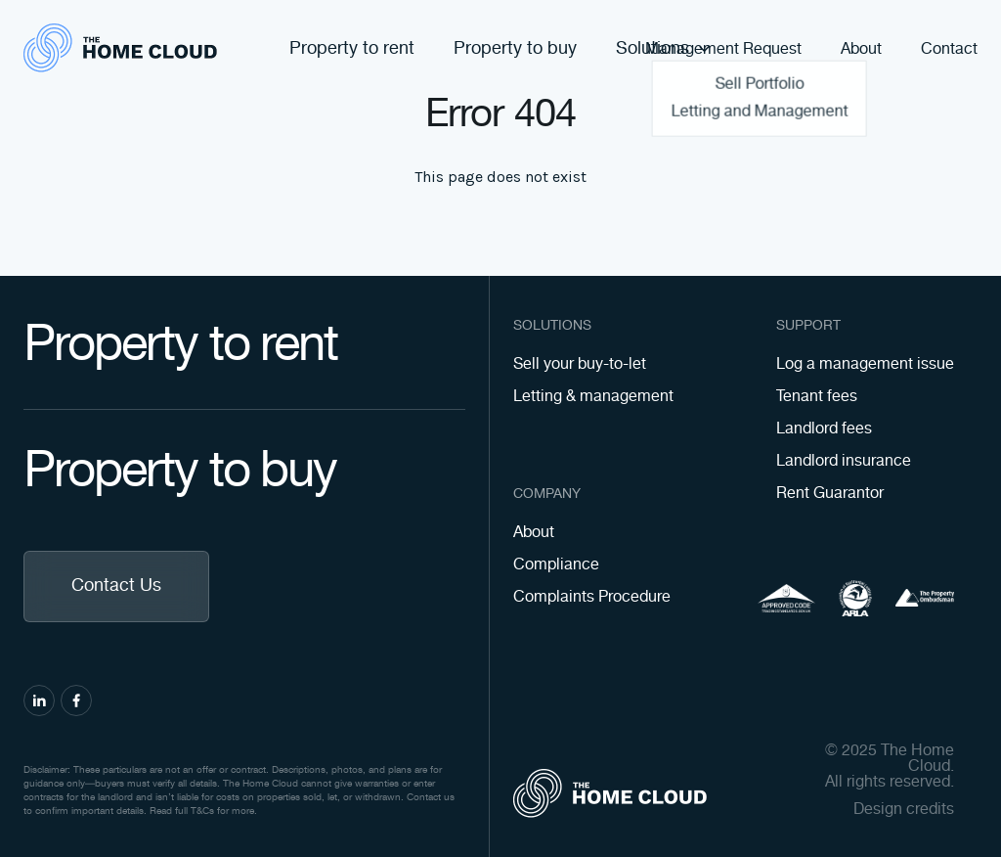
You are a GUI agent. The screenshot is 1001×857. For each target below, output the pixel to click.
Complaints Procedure (592, 597)
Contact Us (116, 586)
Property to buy (515, 49)
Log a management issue (865, 364)
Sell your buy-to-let (579, 364)
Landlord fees (824, 429)
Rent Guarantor (830, 493)
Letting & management (593, 396)
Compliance (556, 565)
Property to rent (351, 49)
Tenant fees (816, 396)
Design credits (903, 810)
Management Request (723, 50)
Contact (949, 50)
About (861, 50)
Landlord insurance (843, 461)
